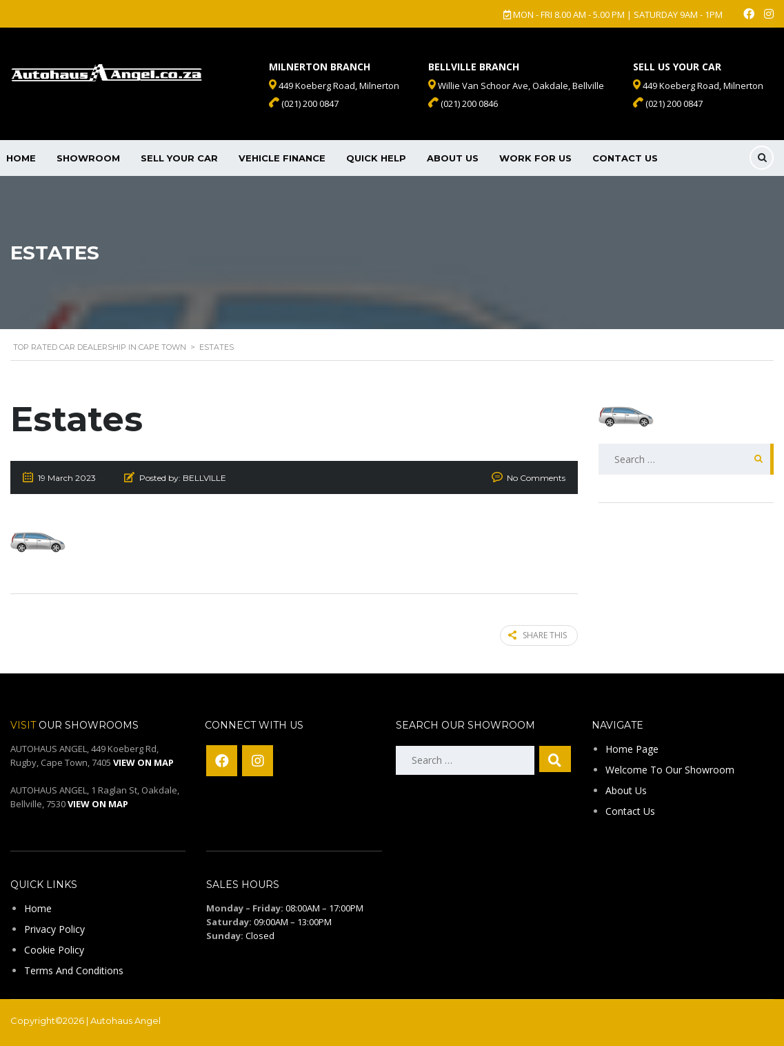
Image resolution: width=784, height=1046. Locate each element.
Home (38, 907)
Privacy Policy (54, 928)
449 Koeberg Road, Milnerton (698, 85)
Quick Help (376, 158)
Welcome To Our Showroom (669, 769)
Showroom (88, 158)
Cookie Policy (54, 949)
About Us (453, 158)
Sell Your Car (179, 158)
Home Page (632, 748)
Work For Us (535, 158)
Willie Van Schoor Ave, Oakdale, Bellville (516, 85)
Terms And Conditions (73, 969)
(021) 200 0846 (463, 103)
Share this (537, 635)
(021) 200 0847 (668, 103)
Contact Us (625, 158)
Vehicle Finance (282, 158)
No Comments (536, 478)
